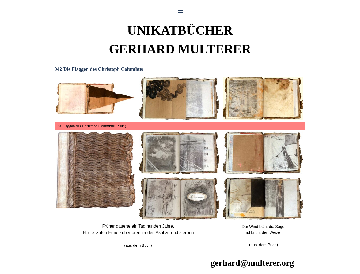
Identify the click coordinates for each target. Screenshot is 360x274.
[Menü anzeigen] (180, 10)
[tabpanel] (180, 163)
